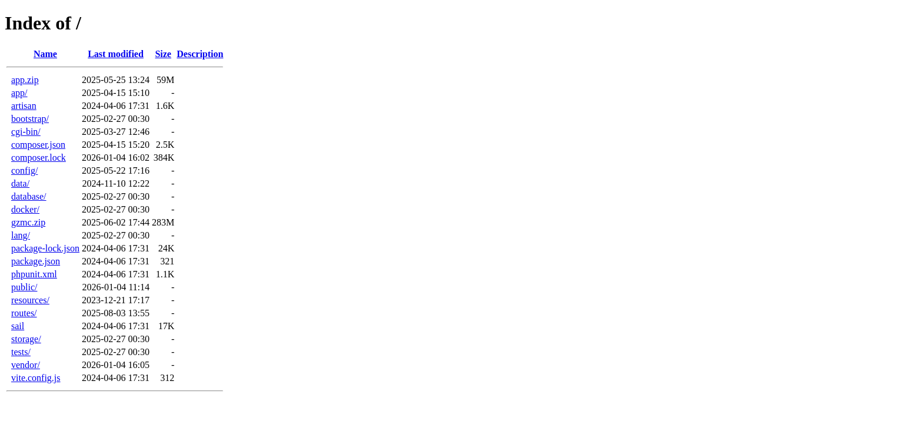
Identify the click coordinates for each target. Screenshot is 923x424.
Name (45, 54)
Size (163, 54)
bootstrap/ (30, 119)
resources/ (30, 300)
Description (200, 54)
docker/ (25, 209)
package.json (35, 261)
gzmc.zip (28, 222)
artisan (23, 106)
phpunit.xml (34, 274)
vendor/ (25, 365)
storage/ (26, 339)
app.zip (25, 80)
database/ (29, 196)
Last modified (116, 54)
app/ (19, 93)
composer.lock (38, 158)
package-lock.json (45, 248)
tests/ (21, 352)
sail (17, 326)
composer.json (38, 145)
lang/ (20, 235)
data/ (20, 183)
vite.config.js (36, 378)
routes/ (24, 313)
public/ (24, 287)
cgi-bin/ (26, 132)
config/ (24, 170)
